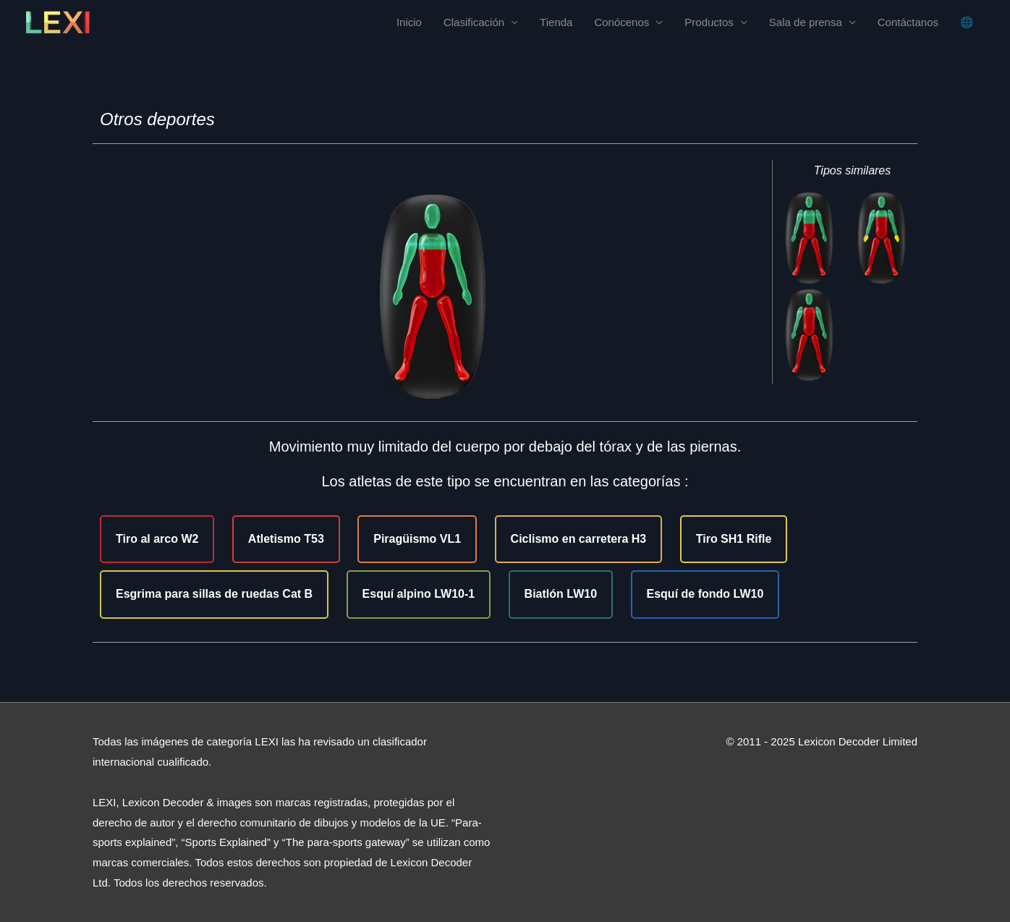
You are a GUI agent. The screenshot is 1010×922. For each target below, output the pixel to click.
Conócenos (621, 22)
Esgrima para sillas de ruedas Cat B (214, 594)
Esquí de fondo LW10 (705, 594)
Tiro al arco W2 (157, 539)
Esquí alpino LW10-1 (418, 594)
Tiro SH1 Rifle (734, 539)
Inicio (409, 22)
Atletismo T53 (286, 539)
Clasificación (474, 22)
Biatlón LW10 (561, 594)
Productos (709, 22)
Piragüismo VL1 (417, 539)
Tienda (556, 22)
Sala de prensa (805, 22)
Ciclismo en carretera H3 (579, 539)
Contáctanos (908, 22)
